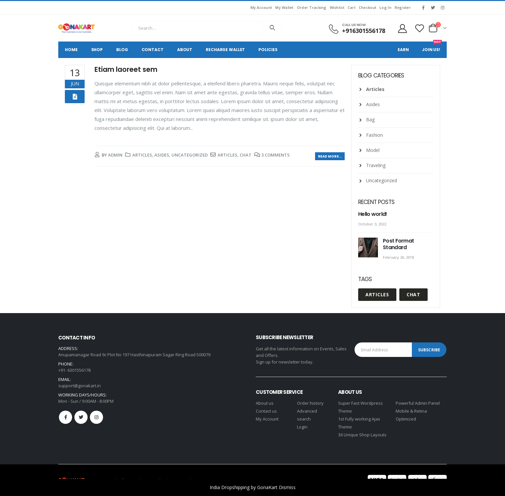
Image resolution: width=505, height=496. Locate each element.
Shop (97, 49)
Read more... (330, 156)
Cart (352, 7)
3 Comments (275, 155)
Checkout (367, 7)
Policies (267, 49)
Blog (122, 49)
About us (265, 403)
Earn (403, 49)
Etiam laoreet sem (125, 69)
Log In (385, 7)
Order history (310, 403)
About (184, 49)
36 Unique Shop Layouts (362, 435)
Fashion (374, 135)
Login (302, 427)
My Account (261, 7)
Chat (246, 155)
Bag (370, 119)
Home (71, 49)
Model (373, 150)
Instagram (96, 417)
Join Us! (432, 47)
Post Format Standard (398, 244)
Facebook (65, 417)
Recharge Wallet (225, 49)
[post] (369, 247)
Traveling (375, 165)
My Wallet (284, 7)
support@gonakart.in (79, 386)
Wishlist (337, 7)
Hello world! (372, 214)
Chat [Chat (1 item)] (413, 294)
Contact (153, 49)
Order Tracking (312, 7)
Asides (161, 155)
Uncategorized (190, 155)
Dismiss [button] (287, 487)
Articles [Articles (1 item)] (377, 294)
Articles (142, 155)
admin (115, 155)
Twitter (81, 417)
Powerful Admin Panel (418, 403)
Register (403, 7)
